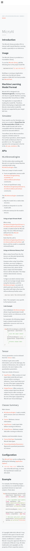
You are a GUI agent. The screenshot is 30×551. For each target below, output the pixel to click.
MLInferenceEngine (8, 167)
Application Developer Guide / (12, 16)
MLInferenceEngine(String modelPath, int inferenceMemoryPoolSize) (12, 178)
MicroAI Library (13, 62)
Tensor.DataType (9, 439)
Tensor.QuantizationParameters (13, 444)
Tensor (10, 358)
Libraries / (22, 16)
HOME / (3, 16)
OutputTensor (8, 388)
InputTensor (7, 375)
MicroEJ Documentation (16, 2)
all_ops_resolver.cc (11, 146)
